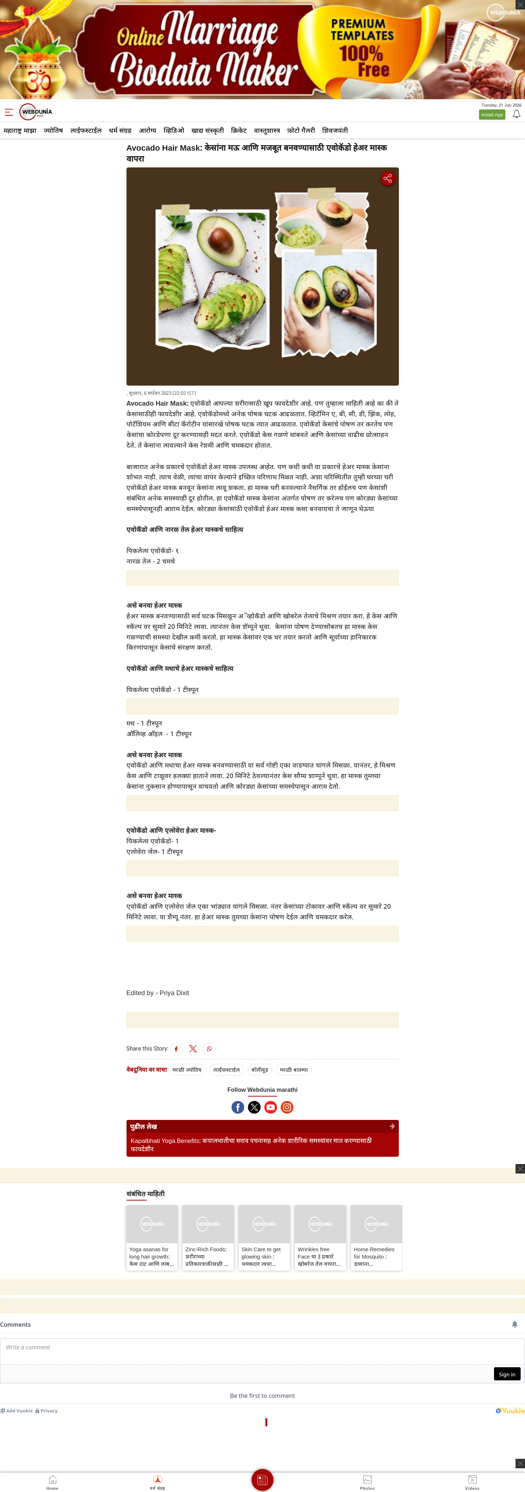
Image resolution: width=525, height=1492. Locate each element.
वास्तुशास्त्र (267, 130)
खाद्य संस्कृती (207, 130)
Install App (492, 114)
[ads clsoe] (520, 1463)
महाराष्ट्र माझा (20, 130)
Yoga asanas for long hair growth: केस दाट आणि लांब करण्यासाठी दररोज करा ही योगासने (149, 1256)
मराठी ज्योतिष (187, 1069)
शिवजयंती (335, 130)
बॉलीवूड (260, 1069)
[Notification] (515, 113)
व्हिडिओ (174, 130)
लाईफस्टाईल (86, 130)
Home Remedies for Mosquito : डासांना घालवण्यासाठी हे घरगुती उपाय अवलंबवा (374, 1256)
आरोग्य (147, 130)
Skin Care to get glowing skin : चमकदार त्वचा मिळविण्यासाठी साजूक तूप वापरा (261, 1256)
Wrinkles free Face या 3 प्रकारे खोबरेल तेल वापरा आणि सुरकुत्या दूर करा (317, 1256)
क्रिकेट (239, 130)
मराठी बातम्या (294, 1069)
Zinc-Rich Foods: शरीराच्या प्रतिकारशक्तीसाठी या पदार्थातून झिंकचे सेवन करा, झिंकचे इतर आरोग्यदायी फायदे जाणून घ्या (207, 1256)
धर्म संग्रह (120, 130)
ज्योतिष (53, 130)
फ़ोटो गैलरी (301, 130)
